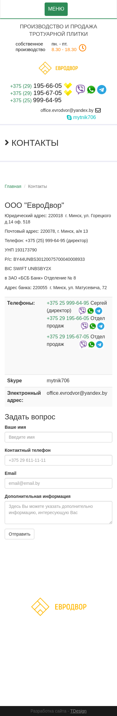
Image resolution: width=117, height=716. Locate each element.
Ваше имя (15, 427)
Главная (13, 186)
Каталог (61, 574)
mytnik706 (84, 117)
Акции (82, 574)
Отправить (19, 534)
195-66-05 (41, 85)
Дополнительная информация (38, 496)
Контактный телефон (28, 450)
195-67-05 (41, 92)
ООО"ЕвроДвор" (50, 686)
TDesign (78, 711)
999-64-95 (36, 100)
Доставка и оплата (40, 583)
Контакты (77, 583)
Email (10, 473)
